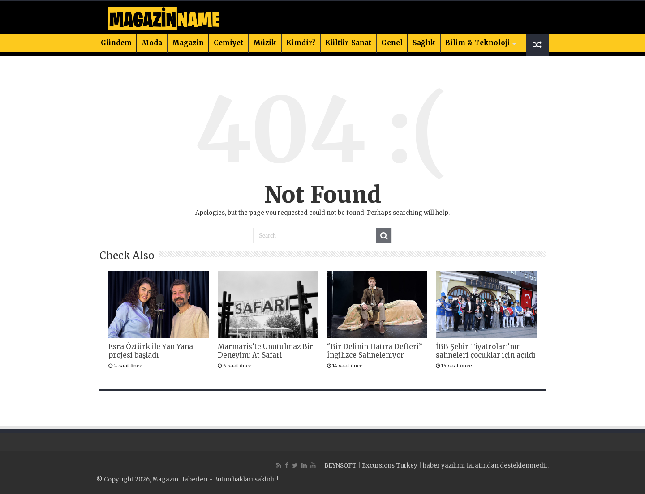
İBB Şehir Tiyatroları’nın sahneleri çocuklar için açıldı (485, 350)
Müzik (264, 42)
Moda (152, 42)
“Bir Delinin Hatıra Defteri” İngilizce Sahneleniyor (374, 350)
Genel (392, 42)
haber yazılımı (444, 465)
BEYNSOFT (340, 465)
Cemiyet (228, 42)
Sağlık (424, 42)
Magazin (188, 42)
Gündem (116, 42)
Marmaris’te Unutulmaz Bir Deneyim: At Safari (265, 350)
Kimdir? (300, 42)
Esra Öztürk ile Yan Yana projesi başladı (150, 350)
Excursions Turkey (389, 465)
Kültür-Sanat (348, 42)
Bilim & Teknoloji (477, 42)
